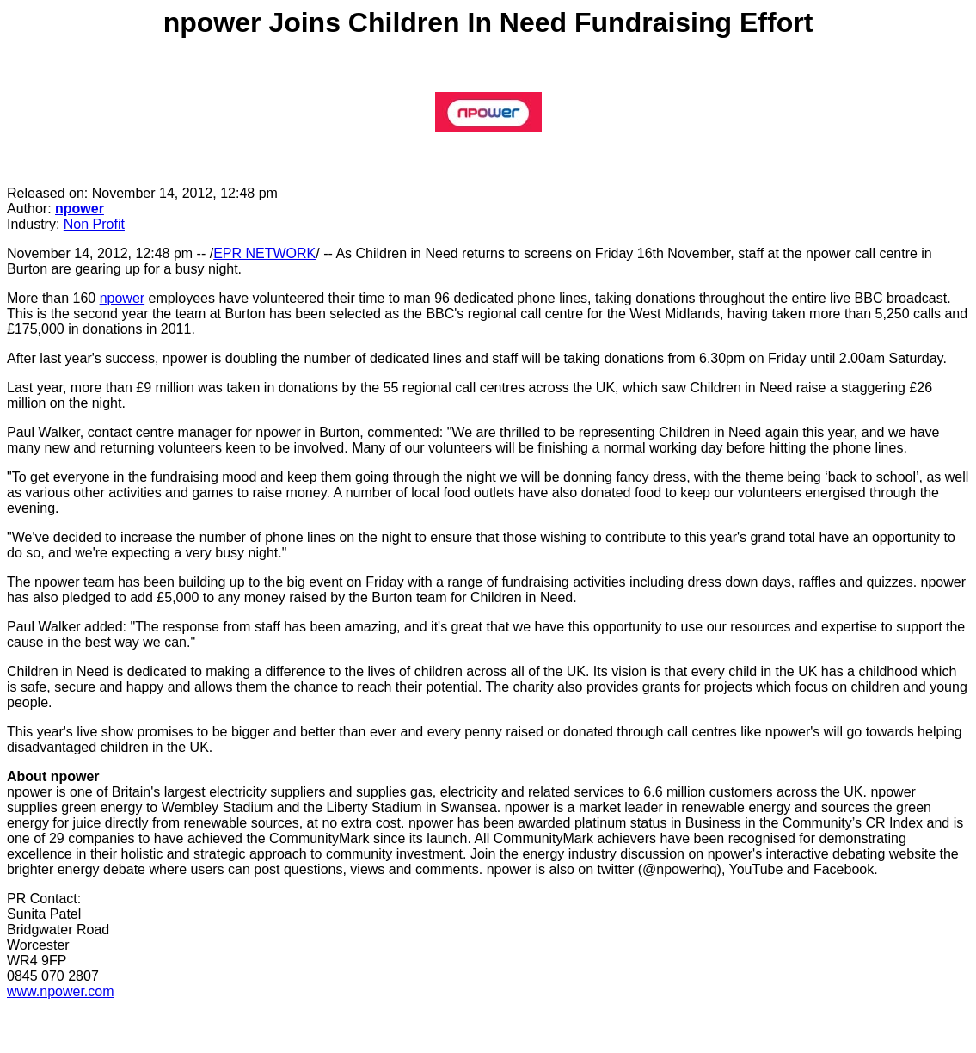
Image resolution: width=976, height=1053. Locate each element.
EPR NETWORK (264, 253)
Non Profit (94, 224)
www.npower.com (60, 991)
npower (79, 208)
